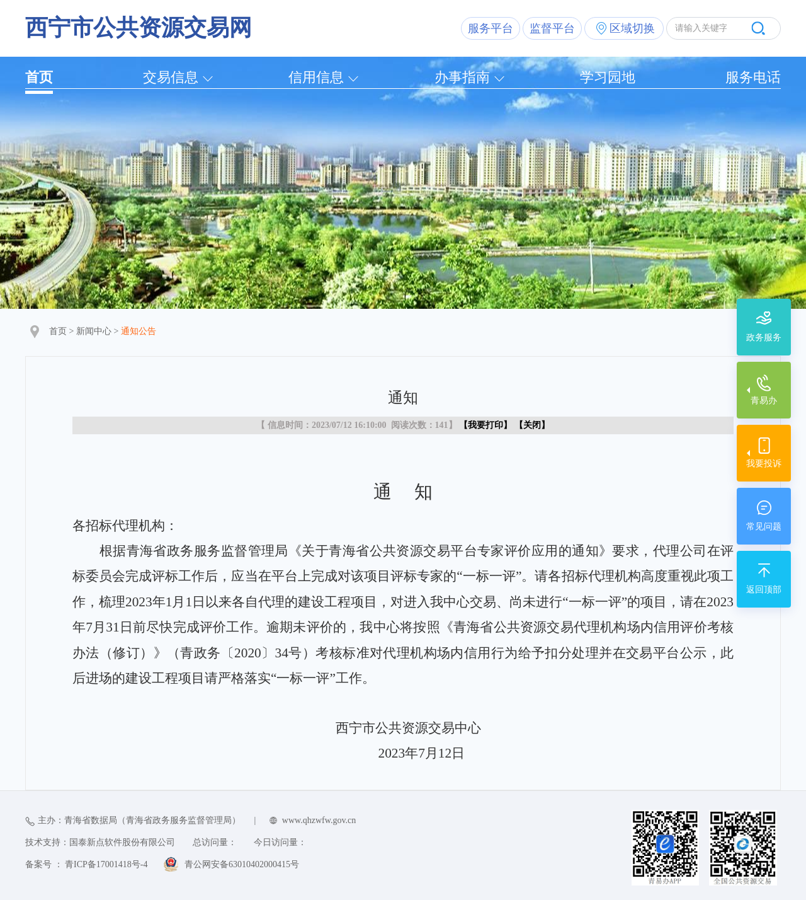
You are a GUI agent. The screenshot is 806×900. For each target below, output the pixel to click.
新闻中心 (93, 331)
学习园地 (607, 77)
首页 (39, 77)
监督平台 (552, 28)
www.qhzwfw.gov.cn (319, 820)
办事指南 (462, 77)
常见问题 (763, 526)
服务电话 (753, 77)
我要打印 (485, 425)
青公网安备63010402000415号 (241, 864)
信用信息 (316, 77)
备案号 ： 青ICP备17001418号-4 (86, 864)
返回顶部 (763, 589)
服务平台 (490, 28)
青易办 (764, 400)
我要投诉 (763, 463)
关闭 (532, 425)
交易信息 (170, 77)
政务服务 (763, 337)
